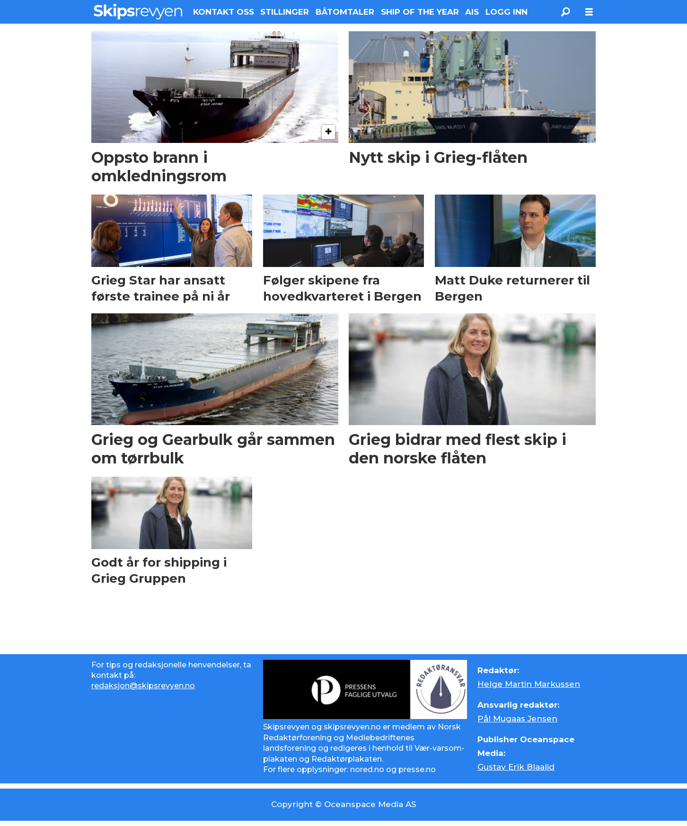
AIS (472, 12)
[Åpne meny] (589, 12)
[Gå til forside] (138, 11)
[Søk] (565, 12)
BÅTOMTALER (345, 12)
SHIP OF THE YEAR (420, 12)
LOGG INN (506, 12)
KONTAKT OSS (223, 12)
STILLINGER (284, 12)
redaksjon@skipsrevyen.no (143, 685)
